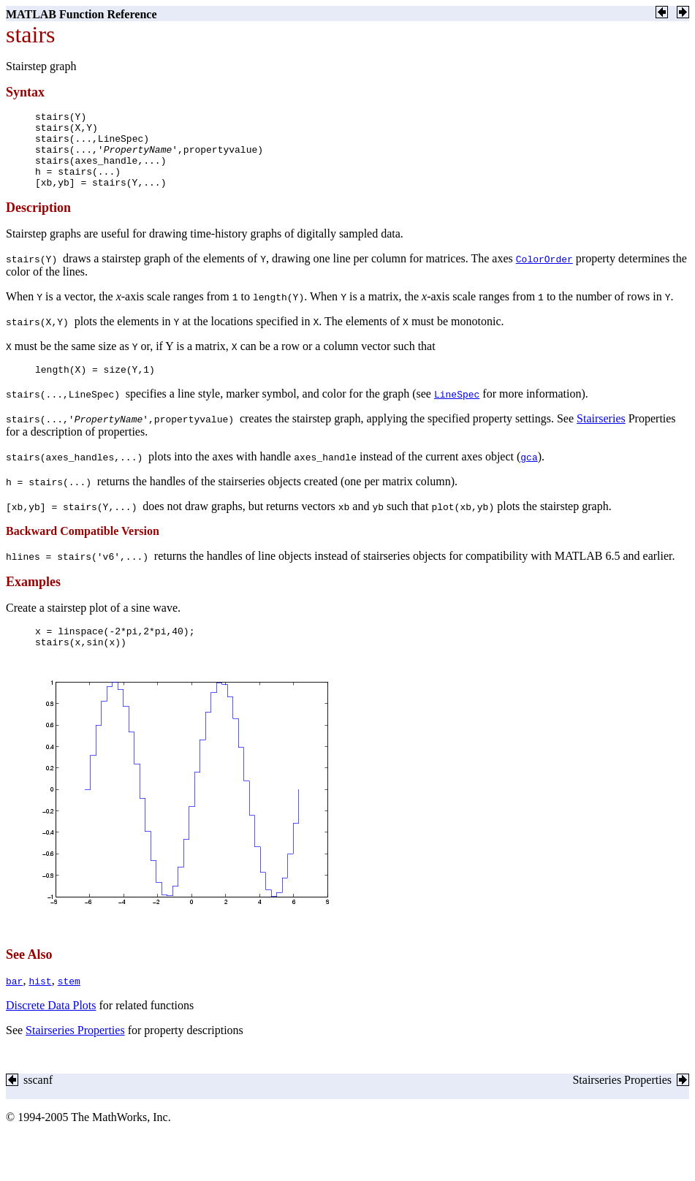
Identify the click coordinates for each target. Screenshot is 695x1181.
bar (14, 1007)
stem (69, 1007)
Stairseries (601, 436)
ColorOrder (544, 274)
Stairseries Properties (75, 1056)
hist (40, 1007)
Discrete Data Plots (51, 1031)
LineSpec (456, 411)
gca (528, 474)
